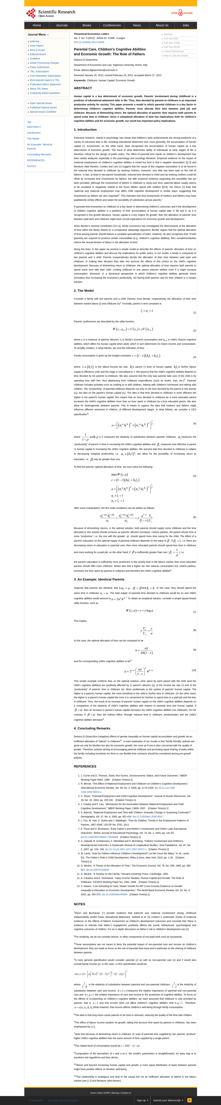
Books (87, 25)
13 (89, 1080)
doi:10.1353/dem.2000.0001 (148, 816)
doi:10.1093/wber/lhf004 (114, 894)
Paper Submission (39, 67)
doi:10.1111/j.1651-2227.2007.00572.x (126, 849)
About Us (162, 25)
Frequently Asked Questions (44, 93)
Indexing (33, 41)
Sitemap (115, 1093)
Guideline (34, 58)
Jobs (185, 25)
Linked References (173, 51)
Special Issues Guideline (42, 111)
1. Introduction (85, 129)
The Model (33, 138)
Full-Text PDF (170, 38)
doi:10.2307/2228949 (97, 869)
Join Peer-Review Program (63, 1100)
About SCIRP (104, 1093)
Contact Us (126, 1093)
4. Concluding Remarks (92, 728)
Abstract (167, 34)
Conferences (112, 25)
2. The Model (84, 290)
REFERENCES (85, 766)
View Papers (36, 45)
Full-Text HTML (171, 42)
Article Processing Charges (43, 62)
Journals (62, 25)
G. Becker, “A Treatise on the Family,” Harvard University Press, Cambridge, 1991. (125, 874)
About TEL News (38, 88)
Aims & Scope (36, 50)
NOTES (79, 904)
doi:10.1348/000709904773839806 (99, 837)
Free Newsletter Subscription (44, 75)
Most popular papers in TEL (44, 80)
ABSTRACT (83, 88)
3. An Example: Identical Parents (99, 579)
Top (29, 121)
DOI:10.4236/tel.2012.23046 (89, 42)
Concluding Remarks (39, 154)
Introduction (34, 132)
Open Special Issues (40, 103)
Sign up (141, 1100)
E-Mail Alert (36, 1100)
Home (37, 25)
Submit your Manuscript (166, 1100)
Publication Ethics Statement (44, 84)
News (137, 25)
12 (93, 1026)
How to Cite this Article (175, 55)
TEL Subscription (38, 71)
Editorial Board (37, 54)
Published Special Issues (42, 107)
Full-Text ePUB (171, 47)
